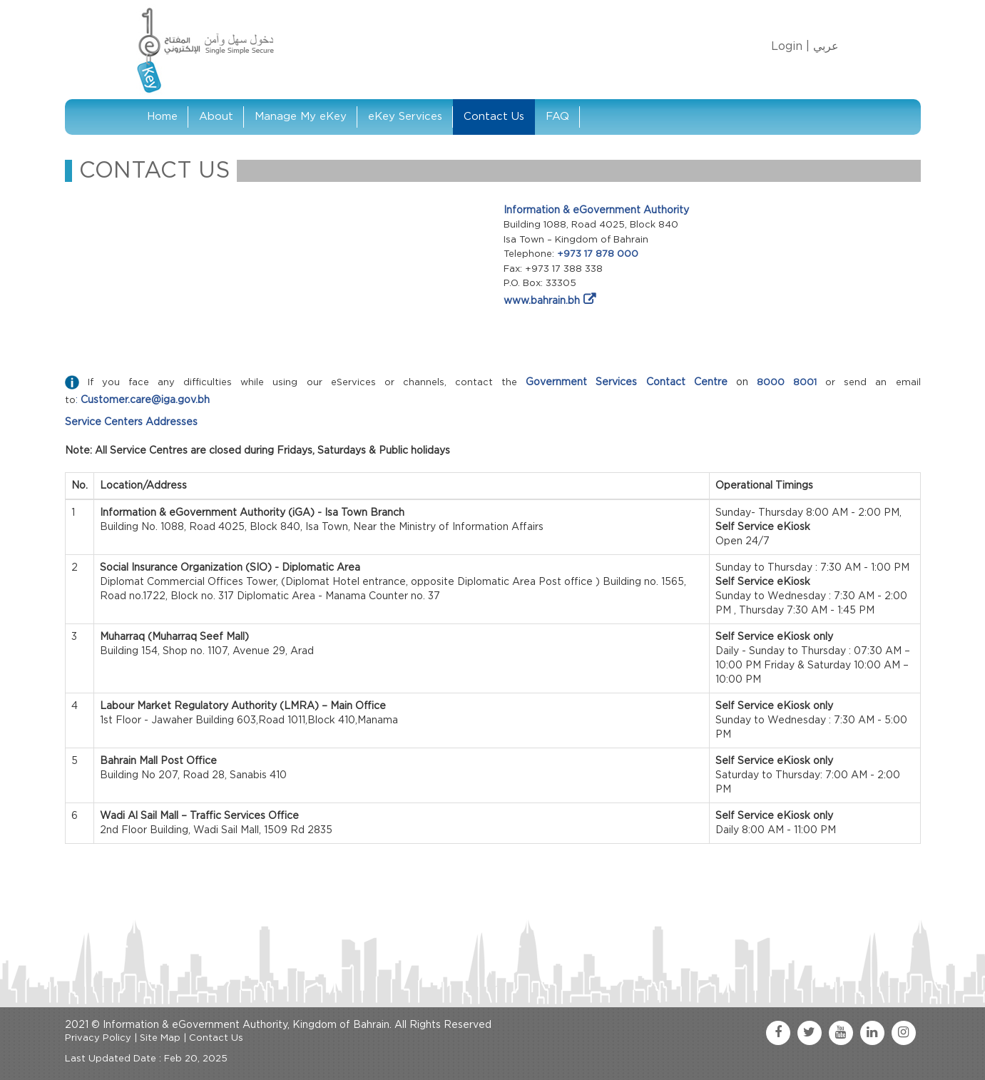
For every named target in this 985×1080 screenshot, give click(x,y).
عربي (826, 46)
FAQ (557, 116)
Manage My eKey (301, 116)
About (216, 116)
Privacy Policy (98, 1038)
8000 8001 (787, 382)
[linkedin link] (872, 1033)
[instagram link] (904, 1033)
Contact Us (494, 116)
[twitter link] (809, 1033)
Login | (790, 46)
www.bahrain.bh (542, 301)
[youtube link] (841, 1033)
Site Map (160, 1038)
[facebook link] (778, 1033)
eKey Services (405, 116)
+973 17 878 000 (597, 254)
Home (162, 116)
